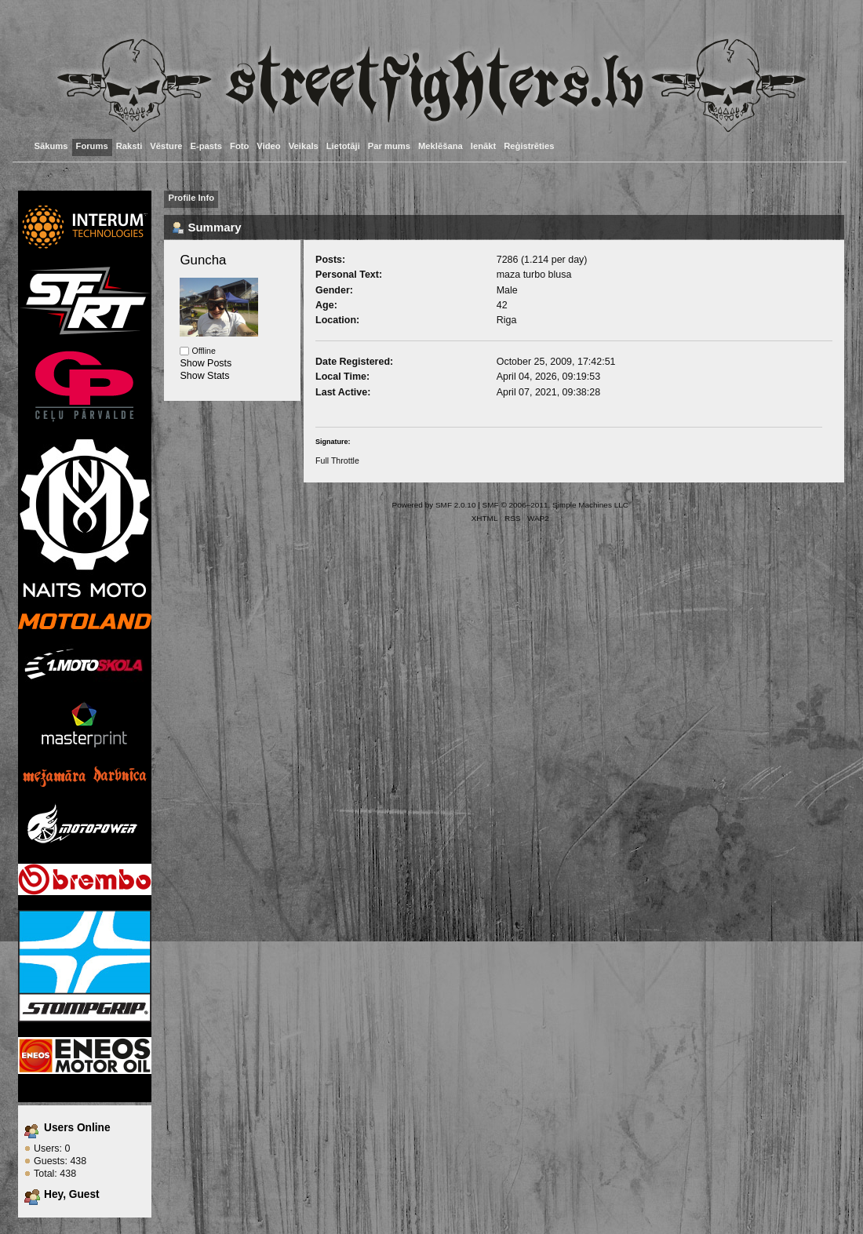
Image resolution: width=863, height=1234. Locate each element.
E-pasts (207, 146)
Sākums (51, 146)
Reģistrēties (529, 146)
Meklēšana (440, 146)
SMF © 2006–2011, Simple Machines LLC (555, 505)
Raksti (129, 146)
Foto (239, 146)
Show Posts (205, 363)
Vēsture (166, 146)
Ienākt (483, 146)
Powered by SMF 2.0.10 (434, 505)
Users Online (77, 1128)
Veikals (304, 146)
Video (268, 146)
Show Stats (204, 375)
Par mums (389, 146)
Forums (92, 146)
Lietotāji (343, 146)
